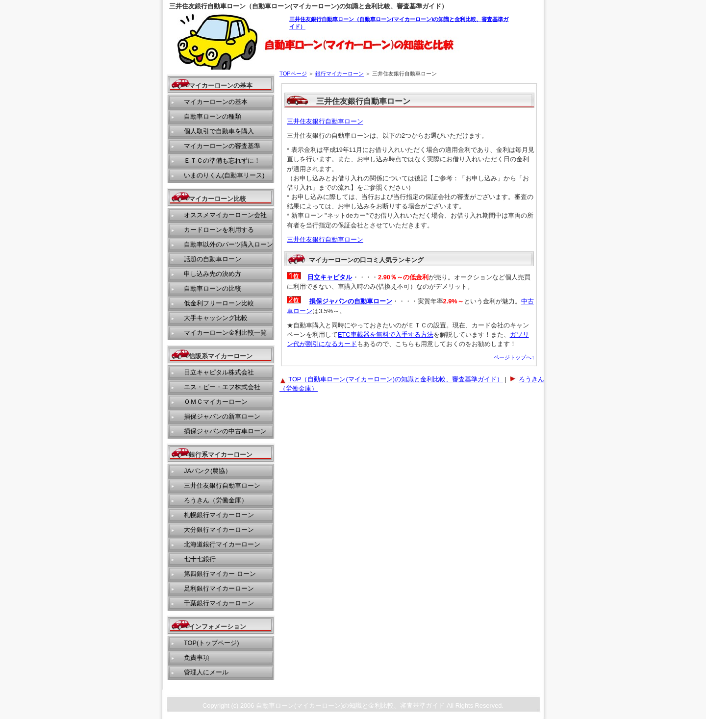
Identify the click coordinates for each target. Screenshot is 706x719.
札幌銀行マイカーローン (219, 515)
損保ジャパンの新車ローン (222, 416)
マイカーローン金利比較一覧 (225, 332)
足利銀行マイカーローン (219, 588)
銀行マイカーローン (339, 73)
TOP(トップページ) (211, 642)
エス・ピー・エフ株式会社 (222, 387)
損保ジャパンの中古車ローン (225, 431)
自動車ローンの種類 (212, 116)
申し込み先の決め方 (212, 273)
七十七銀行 (200, 559)
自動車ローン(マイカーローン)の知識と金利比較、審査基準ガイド (350, 705)
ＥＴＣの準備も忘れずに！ (222, 160)
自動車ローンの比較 (212, 288)
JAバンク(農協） (207, 470)
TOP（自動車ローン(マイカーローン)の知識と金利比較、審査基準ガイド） (395, 379)
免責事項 (196, 657)
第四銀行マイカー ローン (220, 573)
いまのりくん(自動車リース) (224, 175)
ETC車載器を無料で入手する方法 (385, 334)
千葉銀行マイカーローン (219, 603)
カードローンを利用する (219, 229)
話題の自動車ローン (212, 259)
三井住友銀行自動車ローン (325, 121)
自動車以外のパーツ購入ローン (228, 244)
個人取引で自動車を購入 (219, 131)
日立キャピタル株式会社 (219, 372)
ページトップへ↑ (514, 357)
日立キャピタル (330, 277)
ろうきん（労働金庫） (216, 500)
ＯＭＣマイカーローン (216, 401)
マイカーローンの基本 (216, 101)
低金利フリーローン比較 (219, 303)
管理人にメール (206, 672)
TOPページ (293, 73)
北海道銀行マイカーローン (222, 544)
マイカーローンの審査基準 (222, 145)
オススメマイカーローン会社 (225, 215)
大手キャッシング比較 (216, 318)
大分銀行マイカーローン (219, 529)
